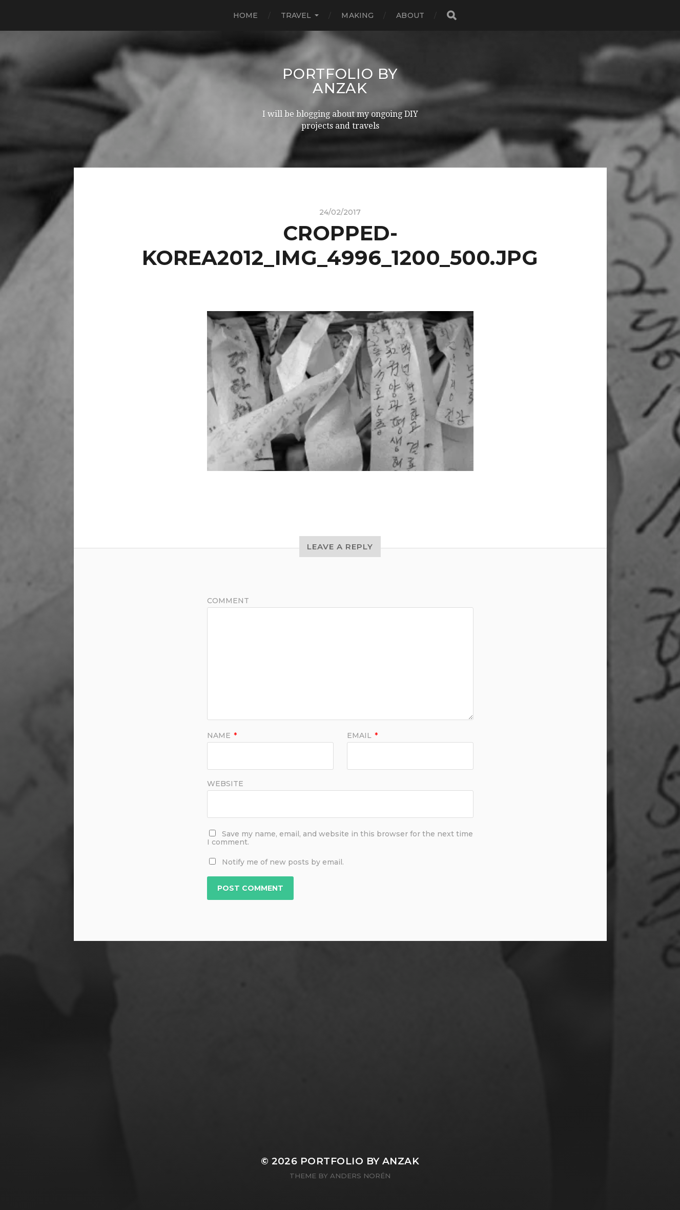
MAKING (357, 15)
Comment (228, 600)
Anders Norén (360, 1176)
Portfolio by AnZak (339, 81)
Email (362, 735)
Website (225, 783)
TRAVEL (296, 15)
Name (222, 735)
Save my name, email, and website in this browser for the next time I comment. (340, 838)
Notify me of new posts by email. (283, 862)
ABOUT (410, 15)
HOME (245, 15)
